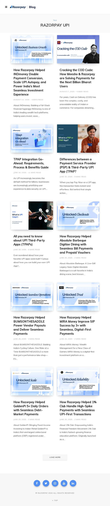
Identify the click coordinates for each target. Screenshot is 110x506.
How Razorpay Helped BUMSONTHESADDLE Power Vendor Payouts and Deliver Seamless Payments (29, 325)
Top (55, 500)
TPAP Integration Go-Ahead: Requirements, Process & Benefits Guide (31, 163)
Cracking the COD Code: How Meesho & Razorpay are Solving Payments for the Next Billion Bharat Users (77, 78)
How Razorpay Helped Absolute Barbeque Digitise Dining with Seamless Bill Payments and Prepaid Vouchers (76, 244)
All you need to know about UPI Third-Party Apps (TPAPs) (29, 240)
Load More (55, 457)
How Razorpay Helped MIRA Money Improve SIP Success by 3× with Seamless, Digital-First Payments (77, 325)
